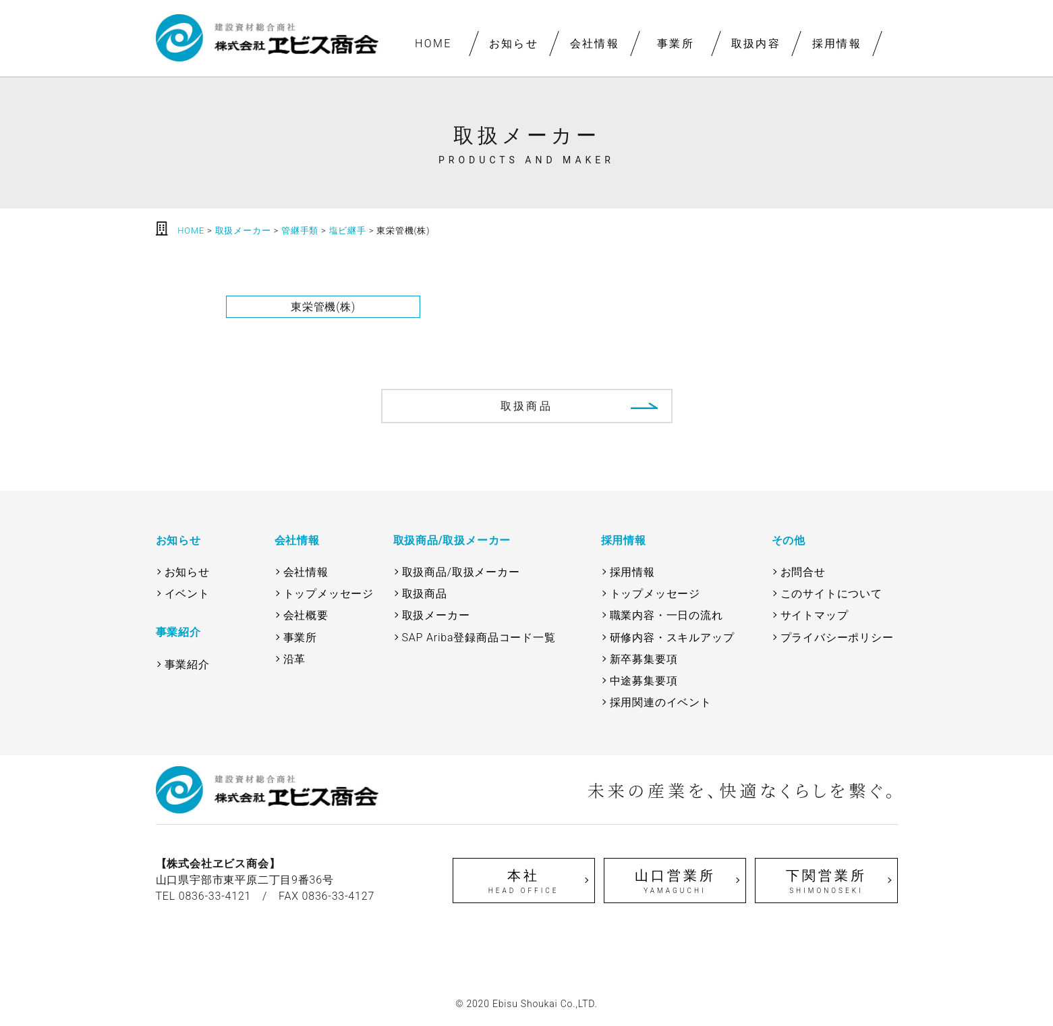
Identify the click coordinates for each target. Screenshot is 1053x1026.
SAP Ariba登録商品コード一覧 (479, 637)
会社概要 (306, 615)
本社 (523, 881)
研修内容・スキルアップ (672, 637)
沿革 (294, 659)
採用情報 (836, 43)
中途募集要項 (644, 680)
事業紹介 (187, 664)
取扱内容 (756, 43)
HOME (432, 43)
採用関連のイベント (661, 702)
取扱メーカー (436, 615)
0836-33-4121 (215, 896)
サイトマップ (814, 615)
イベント (187, 593)
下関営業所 (826, 881)
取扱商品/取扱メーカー (461, 572)
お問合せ (803, 572)
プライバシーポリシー (837, 637)
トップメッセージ (328, 593)
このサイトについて (831, 593)
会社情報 (594, 43)
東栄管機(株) (323, 306)
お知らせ (514, 43)
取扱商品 (526, 406)
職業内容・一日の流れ (666, 615)
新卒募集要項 (644, 659)
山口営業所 (674, 881)
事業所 (674, 43)
